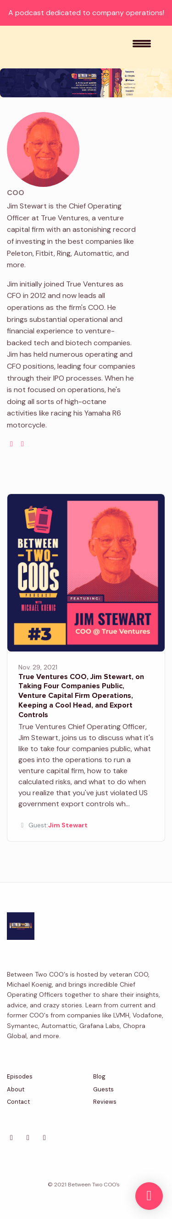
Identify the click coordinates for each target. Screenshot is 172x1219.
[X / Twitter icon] (11, 1138)
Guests (103, 1089)
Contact (18, 1102)
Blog (99, 1076)
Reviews (105, 1102)
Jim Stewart (68, 825)
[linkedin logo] (22, 444)
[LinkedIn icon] (28, 1138)
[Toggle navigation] (142, 47)
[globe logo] (11, 444)
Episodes (20, 1076)
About (15, 1089)
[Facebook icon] (44, 1138)
